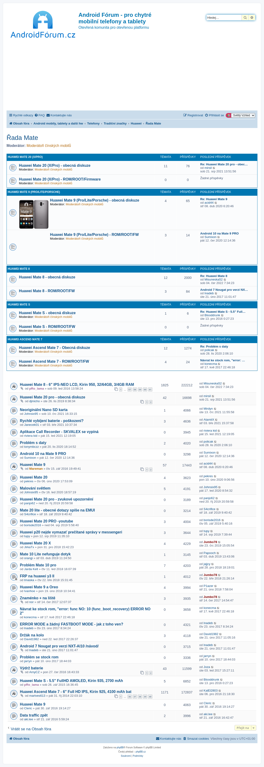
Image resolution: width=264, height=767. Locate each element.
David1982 (31, 639)
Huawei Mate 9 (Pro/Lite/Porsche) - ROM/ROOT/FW (94, 235)
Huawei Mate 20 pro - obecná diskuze (52, 397)
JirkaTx (29, 547)
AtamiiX (208, 419)
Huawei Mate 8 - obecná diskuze (47, 277)
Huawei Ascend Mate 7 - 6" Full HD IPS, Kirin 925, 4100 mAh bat (76, 692)
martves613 (37, 695)
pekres (28, 481)
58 (135, 389)
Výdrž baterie (31, 668)
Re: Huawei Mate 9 (213, 199)
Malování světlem (35, 488)
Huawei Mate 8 (19, 268)
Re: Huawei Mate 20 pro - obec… (224, 164)
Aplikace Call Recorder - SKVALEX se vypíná (59, 432)
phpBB (120, 747)
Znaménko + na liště (37, 598)
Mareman (36, 468)
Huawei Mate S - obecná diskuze (47, 313)
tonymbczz (31, 446)
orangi (28, 558)
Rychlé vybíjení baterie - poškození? (52, 421)
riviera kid (30, 435)
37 (135, 696)
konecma (210, 364)
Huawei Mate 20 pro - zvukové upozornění (56, 499)
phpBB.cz (141, 751)
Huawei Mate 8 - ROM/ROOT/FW (47, 291)
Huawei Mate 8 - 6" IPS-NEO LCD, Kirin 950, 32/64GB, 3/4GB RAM (77, 385)
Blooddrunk (212, 315)
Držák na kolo (32, 635)
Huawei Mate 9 (32, 465)
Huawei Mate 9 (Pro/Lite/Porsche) (34, 192)
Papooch (209, 553)
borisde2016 (32, 525)
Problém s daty (33, 443)
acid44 (209, 202)
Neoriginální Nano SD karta (44, 410)
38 (140, 696)
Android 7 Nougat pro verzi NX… (224, 289)
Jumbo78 (210, 542)
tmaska (29, 580)
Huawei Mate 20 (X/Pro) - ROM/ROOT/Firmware (60, 179)
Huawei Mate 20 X (35, 543)
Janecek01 (31, 424)
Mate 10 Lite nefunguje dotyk (45, 554)
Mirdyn (208, 408)
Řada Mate (22, 137)
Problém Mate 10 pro (38, 565)
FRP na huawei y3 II (37, 576)
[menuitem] (39, 115)
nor (31, 602)
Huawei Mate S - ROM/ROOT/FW (47, 327)
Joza (206, 667)
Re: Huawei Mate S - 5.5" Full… (223, 311)
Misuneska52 (213, 279)
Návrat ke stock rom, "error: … (222, 360)
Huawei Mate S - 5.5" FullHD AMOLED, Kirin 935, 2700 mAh (71, 681)
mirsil (208, 168)
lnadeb (209, 293)
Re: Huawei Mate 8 (213, 276)
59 (140, 389)
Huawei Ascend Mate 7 (25, 339)
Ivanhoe (29, 591)
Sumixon (210, 237)
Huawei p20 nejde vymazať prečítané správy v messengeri (71, 532)
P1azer (208, 586)
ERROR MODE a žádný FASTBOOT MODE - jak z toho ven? (71, 624)
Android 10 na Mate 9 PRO (219, 233)
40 (150, 696)
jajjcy (206, 564)
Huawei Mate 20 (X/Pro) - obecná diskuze (54, 165)
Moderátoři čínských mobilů (49, 146)
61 (150, 389)
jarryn (28, 661)
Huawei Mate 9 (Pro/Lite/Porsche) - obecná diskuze (94, 200)
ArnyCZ (34, 672)
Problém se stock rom (39, 657)
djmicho (34, 401)
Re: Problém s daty (214, 346)
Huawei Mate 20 (33, 477)
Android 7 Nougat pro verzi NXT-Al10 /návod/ (59, 646)
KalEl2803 (210, 690)
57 (129, 389)
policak (209, 350)
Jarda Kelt (31, 569)
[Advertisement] (132, 75)
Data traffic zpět (34, 715)
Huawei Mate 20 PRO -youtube (46, 521)
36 (129, 696)
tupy (27, 536)
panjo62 (29, 503)
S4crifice (30, 514)
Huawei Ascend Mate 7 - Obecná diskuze (54, 348)
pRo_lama (36, 388)
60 (145, 389)
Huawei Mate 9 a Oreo (39, 587)
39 (145, 696)
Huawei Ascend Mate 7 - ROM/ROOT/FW (54, 361)
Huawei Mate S (19, 304)
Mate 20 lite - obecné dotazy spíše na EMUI (57, 510)
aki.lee (28, 719)
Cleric (28, 708)
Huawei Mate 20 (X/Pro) (25, 157)
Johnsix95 (31, 413)
